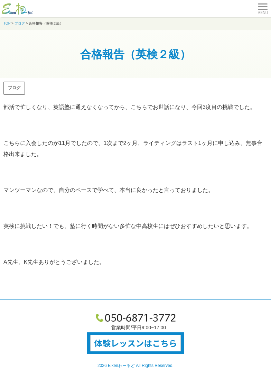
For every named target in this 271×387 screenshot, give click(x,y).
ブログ (14, 87)
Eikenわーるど (121, 365)
